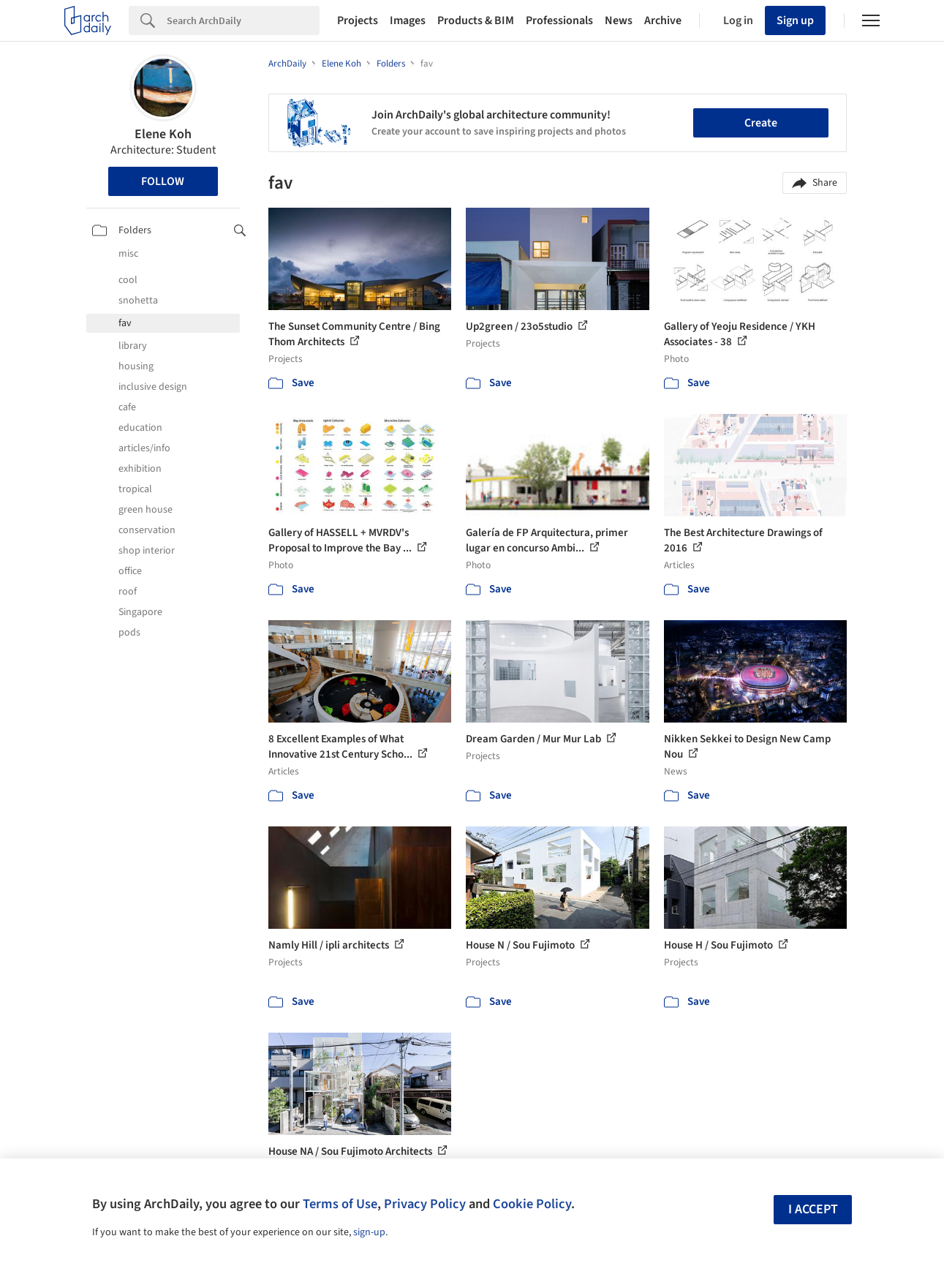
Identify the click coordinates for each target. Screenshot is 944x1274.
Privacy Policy (425, 1203)
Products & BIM (475, 20)
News (619, 20)
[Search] (243, 20)
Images (408, 20)
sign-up (369, 1232)
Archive (662, 20)
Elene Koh (163, 134)
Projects (357, 20)
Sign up (795, 20)
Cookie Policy (532, 1203)
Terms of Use (340, 1203)
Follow (162, 181)
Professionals (559, 20)
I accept (813, 1209)
